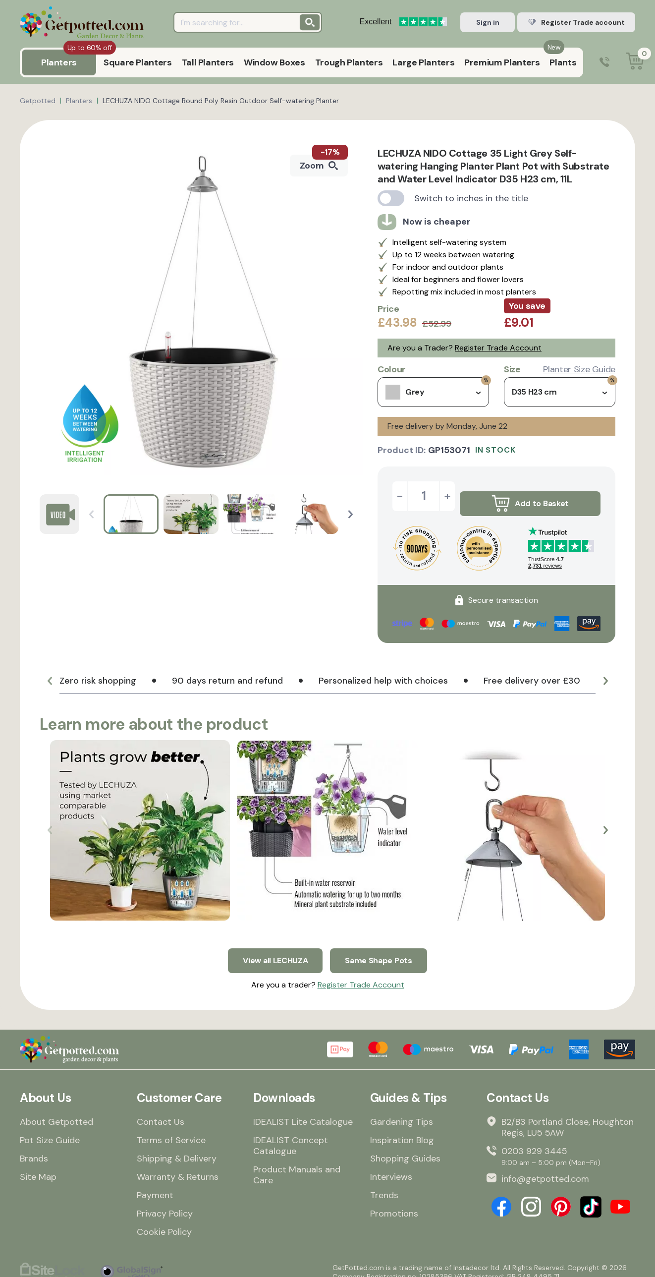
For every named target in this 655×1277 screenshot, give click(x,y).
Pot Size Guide (50, 1130)
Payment (155, 1185)
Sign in (487, 22)
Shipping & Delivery (177, 1149)
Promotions (394, 1204)
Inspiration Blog (402, 1130)
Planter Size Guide (579, 369)
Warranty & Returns (177, 1167)
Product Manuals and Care (296, 1165)
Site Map (38, 1167)
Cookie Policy (164, 1222)
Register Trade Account (498, 348)
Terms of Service (171, 1130)
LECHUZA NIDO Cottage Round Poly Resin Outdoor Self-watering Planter (221, 100)
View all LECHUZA (272, 948)
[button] (350, 514)
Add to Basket (530, 496)
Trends (384, 1185)
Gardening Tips (401, 1112)
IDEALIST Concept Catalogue (290, 1135)
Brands (34, 1149)
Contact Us (160, 1112)
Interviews (391, 1167)
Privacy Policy (165, 1204)
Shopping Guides (405, 1149)
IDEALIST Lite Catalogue (303, 1112)
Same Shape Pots (383, 948)
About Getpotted (56, 1112)
